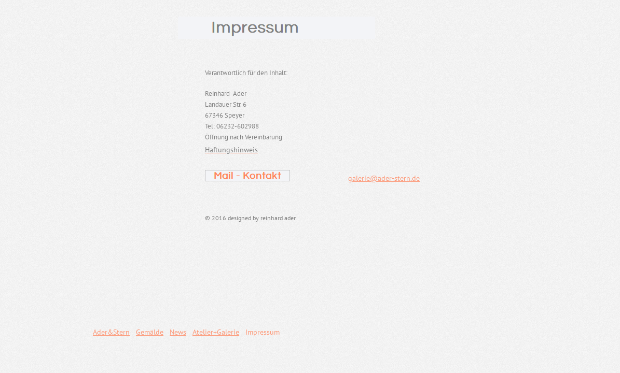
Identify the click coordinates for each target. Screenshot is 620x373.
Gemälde (149, 332)
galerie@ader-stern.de (384, 178)
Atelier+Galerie (215, 332)
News (178, 332)
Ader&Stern (111, 332)
